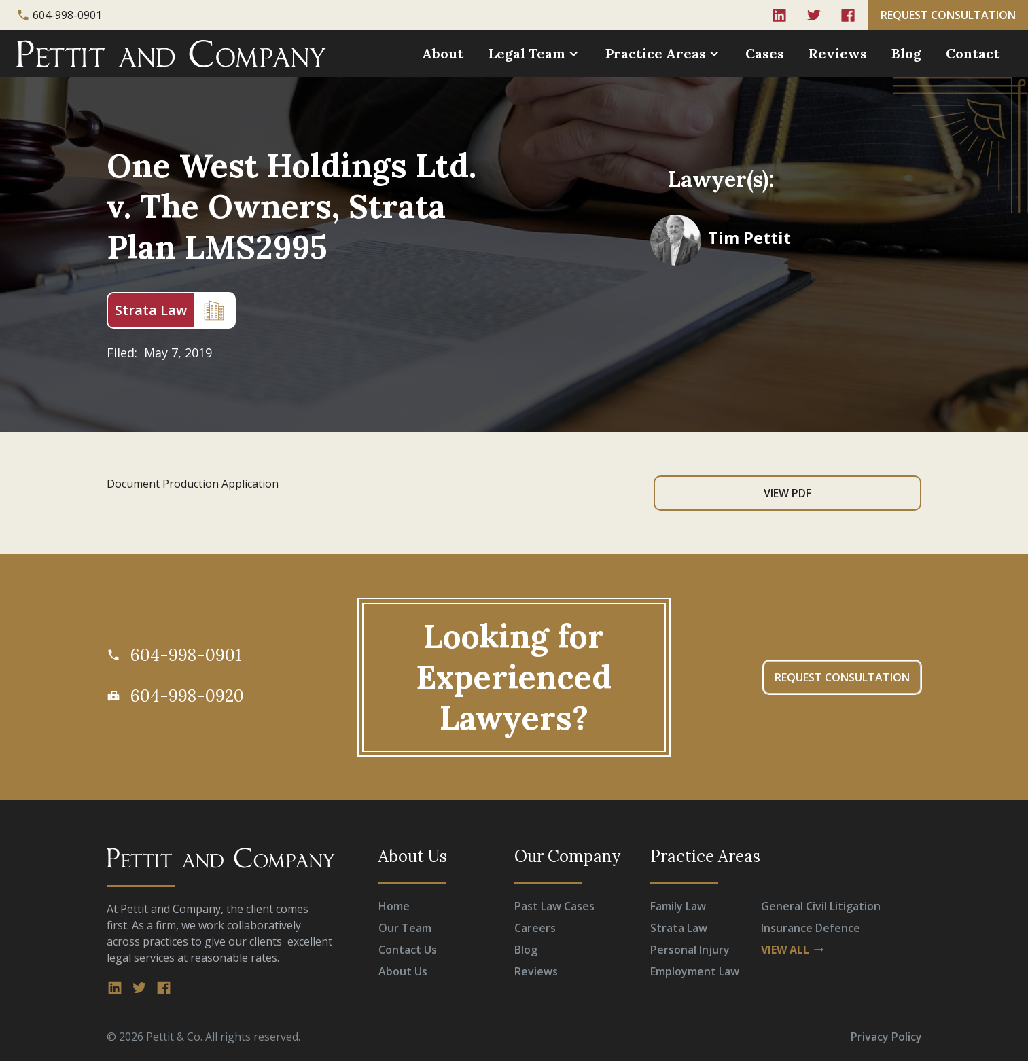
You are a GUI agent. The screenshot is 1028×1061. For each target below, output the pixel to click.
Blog (906, 53)
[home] (171, 53)
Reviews (838, 53)
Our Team (404, 927)
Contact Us (407, 949)
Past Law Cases (554, 906)
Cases (764, 53)
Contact (972, 53)
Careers (535, 927)
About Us (402, 971)
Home (394, 906)
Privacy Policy (886, 1036)
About (442, 53)
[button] (535, 54)
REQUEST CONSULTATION (948, 14)
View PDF (787, 493)
